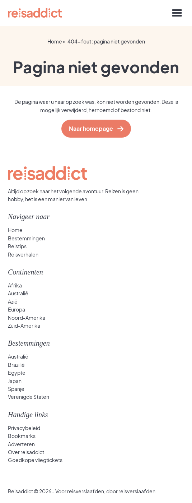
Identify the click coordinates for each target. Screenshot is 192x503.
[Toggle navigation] (177, 13)
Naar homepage (92, 128)
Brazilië (16, 364)
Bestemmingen (26, 238)
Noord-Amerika (26, 317)
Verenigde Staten (28, 396)
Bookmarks (22, 436)
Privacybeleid (24, 428)
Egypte (16, 372)
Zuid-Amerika (24, 325)
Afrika (15, 285)
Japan (15, 381)
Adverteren (21, 444)
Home (54, 41)
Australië (18, 293)
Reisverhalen (23, 254)
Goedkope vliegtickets (35, 460)
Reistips (17, 246)
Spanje (16, 389)
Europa (16, 309)
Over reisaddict (26, 452)
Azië (13, 301)
